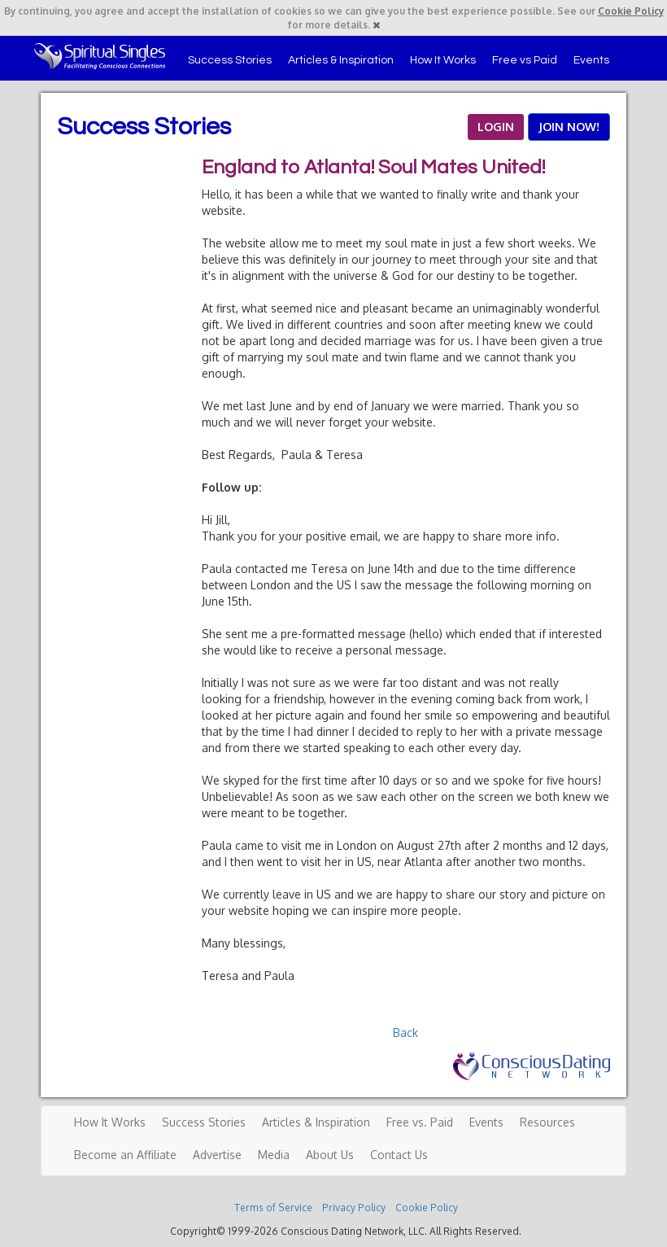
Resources (547, 1122)
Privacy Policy (354, 1207)
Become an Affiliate (125, 1155)
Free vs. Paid (419, 1122)
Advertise (217, 1155)
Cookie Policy (631, 11)
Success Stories (230, 60)
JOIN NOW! (568, 126)
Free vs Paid (524, 60)
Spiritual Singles (99, 56)
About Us (330, 1155)
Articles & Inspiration (341, 60)
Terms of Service (273, 1207)
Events (591, 60)
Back (405, 1032)
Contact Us (399, 1155)
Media (274, 1155)
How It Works (443, 60)
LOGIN (495, 126)
